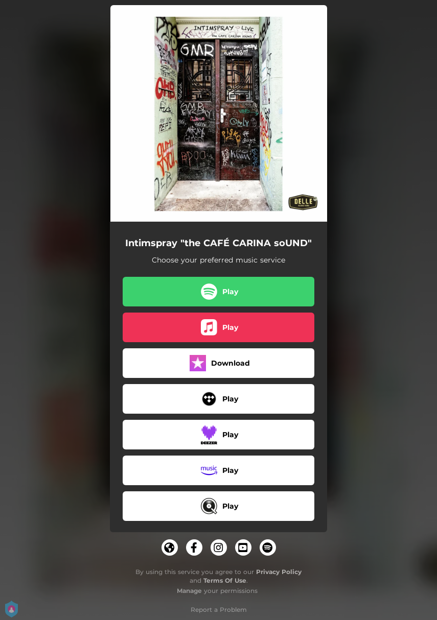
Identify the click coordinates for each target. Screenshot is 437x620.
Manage (189, 590)
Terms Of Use (224, 580)
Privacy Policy (279, 572)
